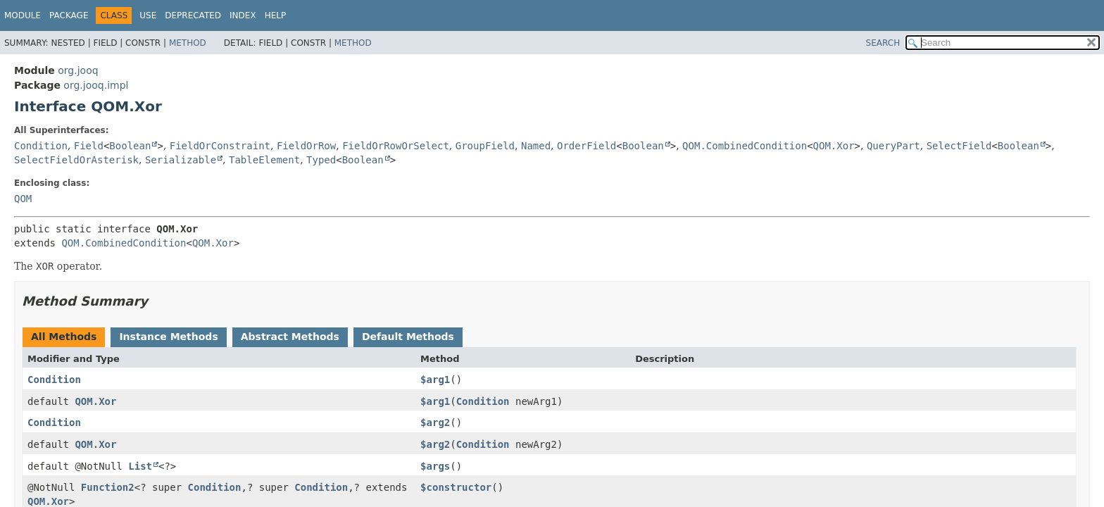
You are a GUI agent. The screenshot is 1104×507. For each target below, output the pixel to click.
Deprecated (193, 15)
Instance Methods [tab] (168, 336)
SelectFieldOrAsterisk (76, 159)
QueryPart (893, 145)
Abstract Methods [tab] (290, 336)
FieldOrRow (306, 145)
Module (22, 15)
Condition (41, 145)
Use (147, 15)
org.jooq (78, 70)
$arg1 (435, 379)
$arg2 (435, 422)
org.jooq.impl (95, 85)
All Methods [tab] (63, 336)
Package (68, 15)
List (140, 466)
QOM (23, 198)
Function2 (107, 487)
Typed (321, 159)
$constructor (455, 487)
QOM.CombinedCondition (744, 145)
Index (243, 15)
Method (187, 43)
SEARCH (883, 43)
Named (536, 145)
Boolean (130, 145)
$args (435, 466)
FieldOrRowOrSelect (395, 145)
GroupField (485, 145)
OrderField (586, 145)
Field (89, 145)
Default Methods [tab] (408, 336)
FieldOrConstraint (220, 145)
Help (276, 15)
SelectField (959, 145)
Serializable (180, 159)
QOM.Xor (834, 145)
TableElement (264, 159)
